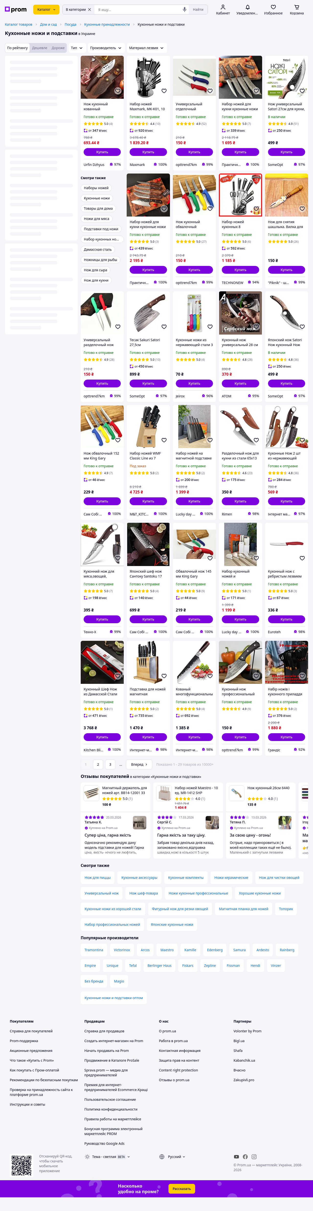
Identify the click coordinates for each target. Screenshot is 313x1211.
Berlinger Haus (159, 965)
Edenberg (215, 950)
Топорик (286, 908)
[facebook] (245, 1157)
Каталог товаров (18, 24)
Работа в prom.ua (173, 1040)
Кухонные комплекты (186, 877)
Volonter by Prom (247, 1031)
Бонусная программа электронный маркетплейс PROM (113, 1131)
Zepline (210, 965)
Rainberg (287, 950)
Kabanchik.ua (244, 1060)
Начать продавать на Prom (106, 1050)
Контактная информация (180, 1050)
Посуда (70, 24)
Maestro (167, 950)
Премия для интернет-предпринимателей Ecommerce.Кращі (116, 1087)
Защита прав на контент (179, 1060)
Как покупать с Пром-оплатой (34, 1070)
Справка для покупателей (31, 1031)
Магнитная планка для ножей (243, 908)
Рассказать (182, 1188)
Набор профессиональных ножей (112, 924)
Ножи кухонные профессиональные (198, 893)
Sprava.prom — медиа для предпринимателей (106, 1072)
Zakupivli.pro (244, 1080)
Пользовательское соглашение (110, 1099)
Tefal (133, 965)
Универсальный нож (102, 893)
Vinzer (276, 965)
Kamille (190, 950)
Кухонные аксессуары (139, 877)
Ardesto (263, 950)
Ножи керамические (231, 877)
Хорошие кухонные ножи (260, 893)
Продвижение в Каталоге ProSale (111, 1060)
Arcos (145, 950)
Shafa (238, 1050)
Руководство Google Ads (104, 1143)
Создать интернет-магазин (106, 1040)
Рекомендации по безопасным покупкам (44, 1080)
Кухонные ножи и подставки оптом (114, 997)
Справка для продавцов (104, 1031)
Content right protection (178, 1070)
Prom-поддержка (24, 1040)
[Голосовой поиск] (184, 9)
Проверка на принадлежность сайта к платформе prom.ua (41, 1092)
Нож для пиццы (98, 877)
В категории (78, 9)
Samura (239, 950)
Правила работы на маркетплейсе (112, 1119)
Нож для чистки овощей (279, 877)
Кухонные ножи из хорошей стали (113, 908)
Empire (90, 965)
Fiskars (187, 965)
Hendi (255, 965)
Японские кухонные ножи (172, 924)
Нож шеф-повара (143, 893)
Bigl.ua (239, 1040)
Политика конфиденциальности (110, 1109)
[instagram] (254, 1157)
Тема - (104, 1156)
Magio (119, 981)
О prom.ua (167, 1031)
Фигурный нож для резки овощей (180, 908)
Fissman (233, 965)
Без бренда (94, 981)
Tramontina (94, 950)
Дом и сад (48, 24)
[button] (102, 152)
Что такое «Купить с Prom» (32, 1060)
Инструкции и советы (27, 1104)
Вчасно (240, 1070)
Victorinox (122, 950)
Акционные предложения (31, 1050)
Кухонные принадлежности (107, 24)
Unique (113, 965)
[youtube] (236, 1157)
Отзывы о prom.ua (174, 1080)
